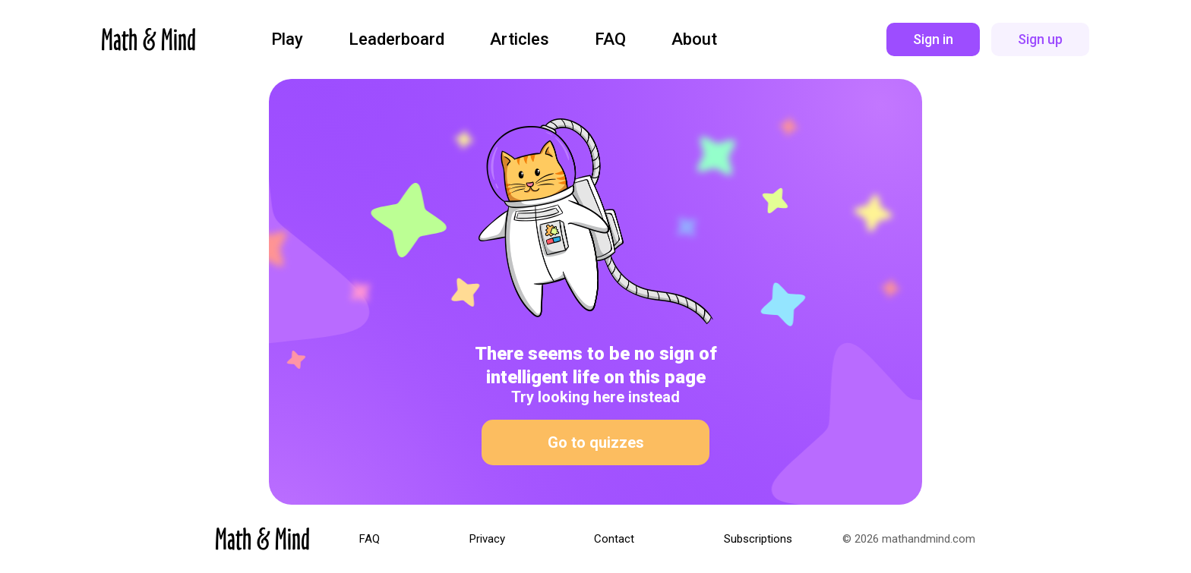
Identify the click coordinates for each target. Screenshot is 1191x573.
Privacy (487, 539)
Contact (614, 539)
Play (287, 39)
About (694, 39)
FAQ (610, 39)
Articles (519, 39)
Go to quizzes (596, 442)
